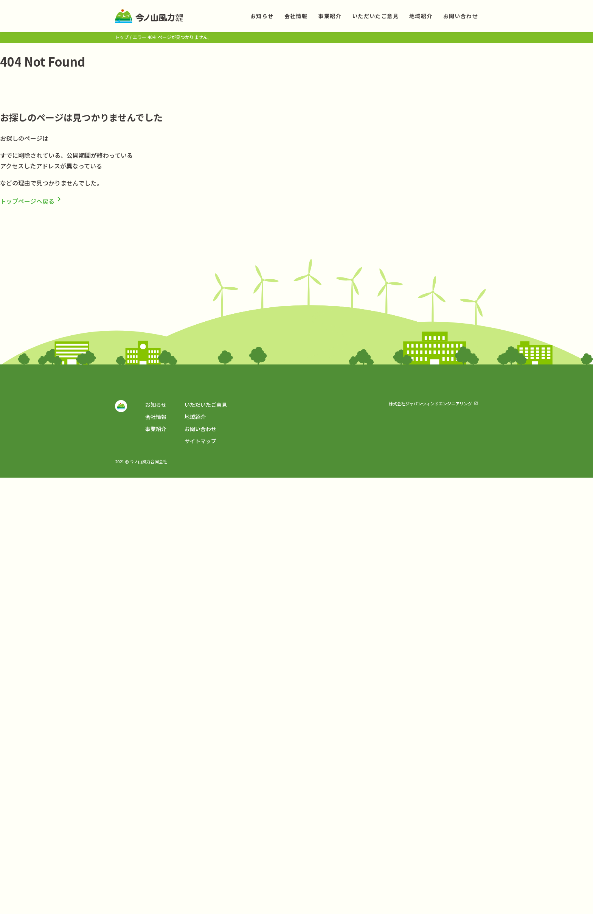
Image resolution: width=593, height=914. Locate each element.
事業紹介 (330, 16)
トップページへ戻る (32, 201)
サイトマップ (200, 441)
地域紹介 (421, 16)
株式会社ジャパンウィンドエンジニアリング (430, 403)
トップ (122, 37)
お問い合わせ (460, 16)
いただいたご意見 (375, 16)
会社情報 (296, 16)
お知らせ (262, 16)
